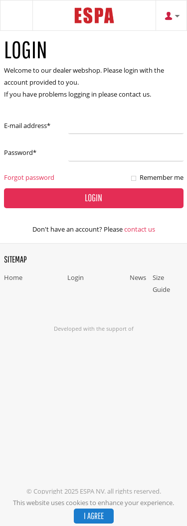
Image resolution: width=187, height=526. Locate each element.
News (138, 277)
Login (75, 277)
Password (20, 152)
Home (13, 277)
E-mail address (27, 125)
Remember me (162, 177)
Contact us (139, 229)
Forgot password (29, 177)
